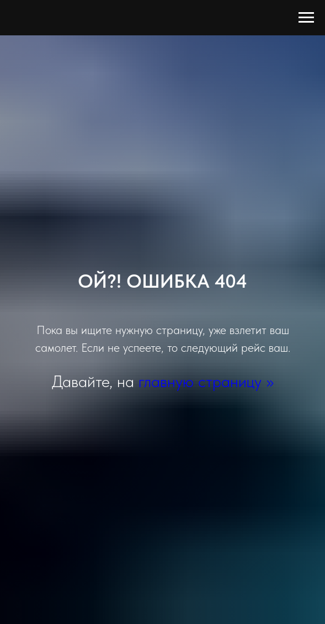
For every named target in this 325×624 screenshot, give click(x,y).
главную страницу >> (206, 381)
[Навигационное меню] (306, 17)
